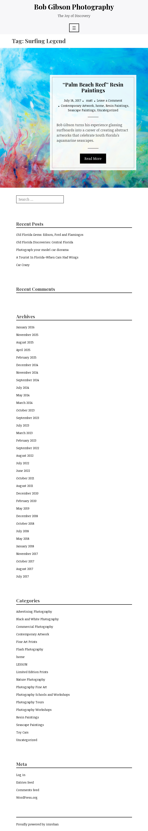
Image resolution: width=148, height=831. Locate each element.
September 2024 (27, 380)
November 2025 (27, 335)
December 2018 (27, 516)
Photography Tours (30, 702)
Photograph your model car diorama (42, 250)
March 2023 (24, 433)
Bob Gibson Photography (74, 6)
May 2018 (22, 539)
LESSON (21, 664)
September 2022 (27, 448)
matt (89, 100)
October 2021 (25, 478)
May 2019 (22, 508)
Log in (20, 775)
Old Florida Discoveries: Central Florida (44, 242)
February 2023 (26, 440)
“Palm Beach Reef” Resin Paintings (93, 87)
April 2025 (23, 350)
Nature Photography (30, 679)
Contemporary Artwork (77, 106)
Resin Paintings (117, 106)
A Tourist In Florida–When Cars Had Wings (47, 257)
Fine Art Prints (26, 642)
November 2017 (27, 554)
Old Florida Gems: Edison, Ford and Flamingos (49, 235)
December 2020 (27, 493)
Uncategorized (107, 110)
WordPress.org (27, 797)
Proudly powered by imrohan (37, 824)
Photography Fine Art (31, 687)
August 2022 (24, 455)
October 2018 (25, 523)
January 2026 (25, 327)
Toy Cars (22, 732)
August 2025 (25, 342)
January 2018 (25, 546)
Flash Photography (29, 649)
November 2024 (27, 372)
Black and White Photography (37, 619)
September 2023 (27, 418)
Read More (93, 158)
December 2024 (27, 365)
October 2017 (25, 561)
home (99, 106)
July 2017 (22, 576)
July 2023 (22, 425)
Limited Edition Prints (32, 672)
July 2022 (22, 463)
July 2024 (22, 388)
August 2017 (24, 569)
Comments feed (27, 790)
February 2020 (26, 501)
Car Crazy (23, 265)
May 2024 (23, 395)
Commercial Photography (34, 627)
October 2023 (25, 410)
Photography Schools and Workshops (43, 694)
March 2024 (24, 403)
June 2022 (23, 471)
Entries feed (25, 782)
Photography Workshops (34, 710)
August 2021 (24, 486)
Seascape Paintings (81, 110)
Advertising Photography (34, 611)
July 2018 (22, 531)
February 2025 (26, 357)
